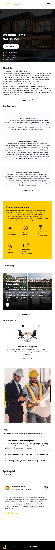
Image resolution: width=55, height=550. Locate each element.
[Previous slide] (10, 474)
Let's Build (11, 46)
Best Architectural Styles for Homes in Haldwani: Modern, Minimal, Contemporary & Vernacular (27, 281)
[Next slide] (5, 474)
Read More (27, 100)
